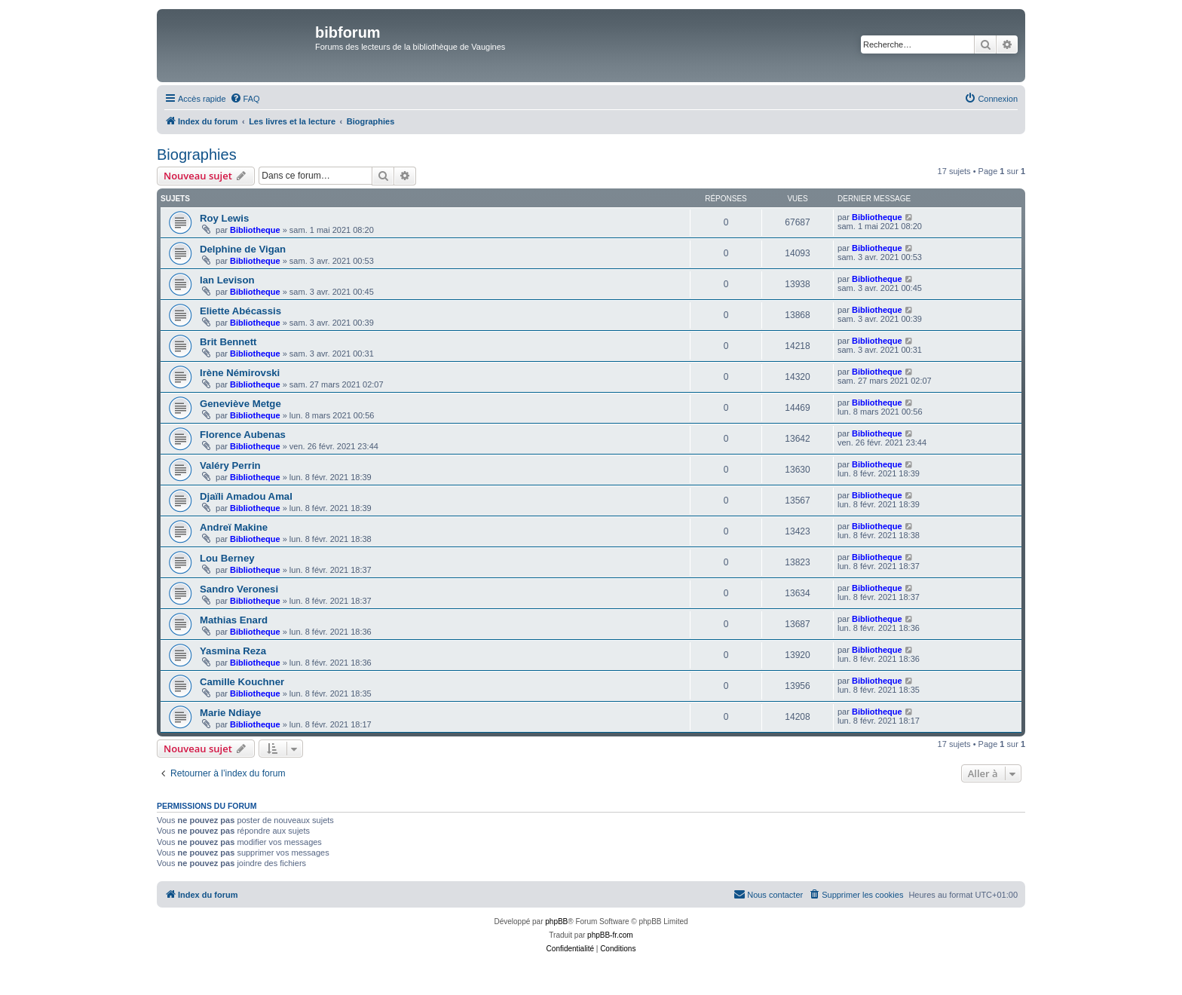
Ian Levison (227, 280)
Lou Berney (227, 558)
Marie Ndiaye (230, 712)
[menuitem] (245, 99)
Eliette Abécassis (240, 311)
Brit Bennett (228, 341)
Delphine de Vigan (243, 249)
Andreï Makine (234, 527)
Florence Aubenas (243, 434)
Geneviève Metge (240, 403)
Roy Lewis (224, 218)
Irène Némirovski (240, 372)
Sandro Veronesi (239, 589)
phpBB (556, 921)
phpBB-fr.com (610, 935)
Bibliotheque (255, 229)
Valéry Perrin (230, 465)
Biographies (197, 154)
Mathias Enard (234, 620)
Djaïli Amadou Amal (246, 496)
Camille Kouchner (242, 681)
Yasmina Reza (233, 651)
